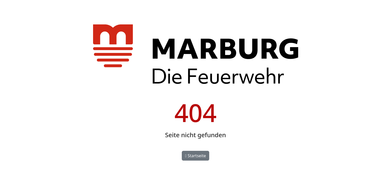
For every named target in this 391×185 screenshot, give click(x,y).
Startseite (195, 156)
